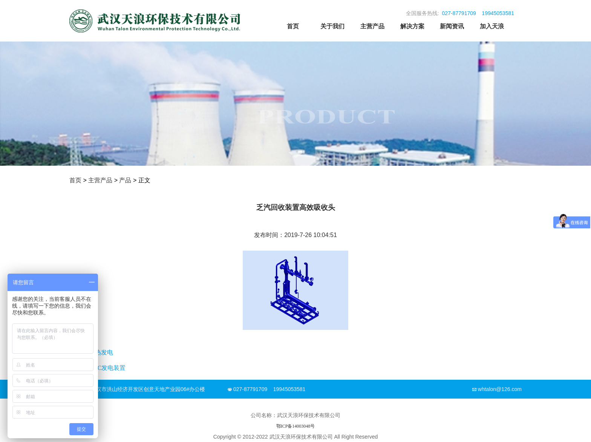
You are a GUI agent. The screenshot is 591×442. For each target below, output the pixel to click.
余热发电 (101, 352)
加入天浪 (492, 26)
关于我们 (332, 26)
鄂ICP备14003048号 (295, 426)
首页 (293, 26)
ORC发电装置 (107, 368)
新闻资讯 (452, 26)
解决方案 (412, 26)
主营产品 (372, 26)
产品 (125, 180)
